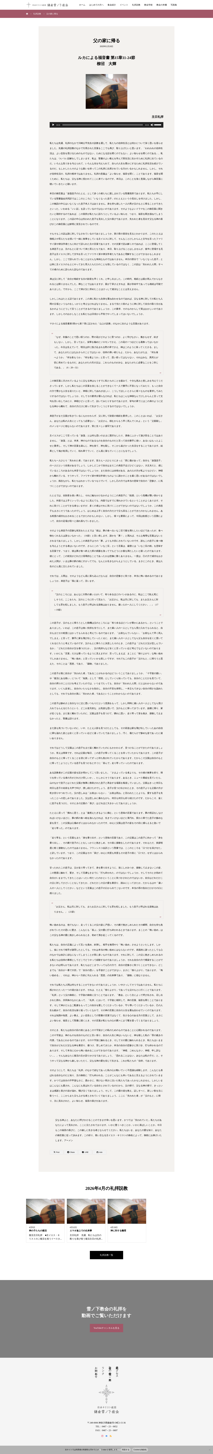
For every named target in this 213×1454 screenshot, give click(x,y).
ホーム (82, 5)
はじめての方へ (96, 5)
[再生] (53, 124)
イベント (124, 5)
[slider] (102, 125)
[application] (106, 125)
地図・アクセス (117, 1370)
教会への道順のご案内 (110, 1371)
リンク (103, 1369)
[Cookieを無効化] (209, 1449)
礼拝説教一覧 (106, 1255)
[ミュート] (152, 124)
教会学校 (148, 5)
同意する (125, 1450)
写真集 (174, 5)
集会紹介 (112, 5)
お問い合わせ (96, 1371)
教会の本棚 (161, 5)
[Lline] (85, 1152)
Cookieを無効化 (140, 1450)
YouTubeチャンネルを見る (106, 1328)
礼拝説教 (136, 5)
